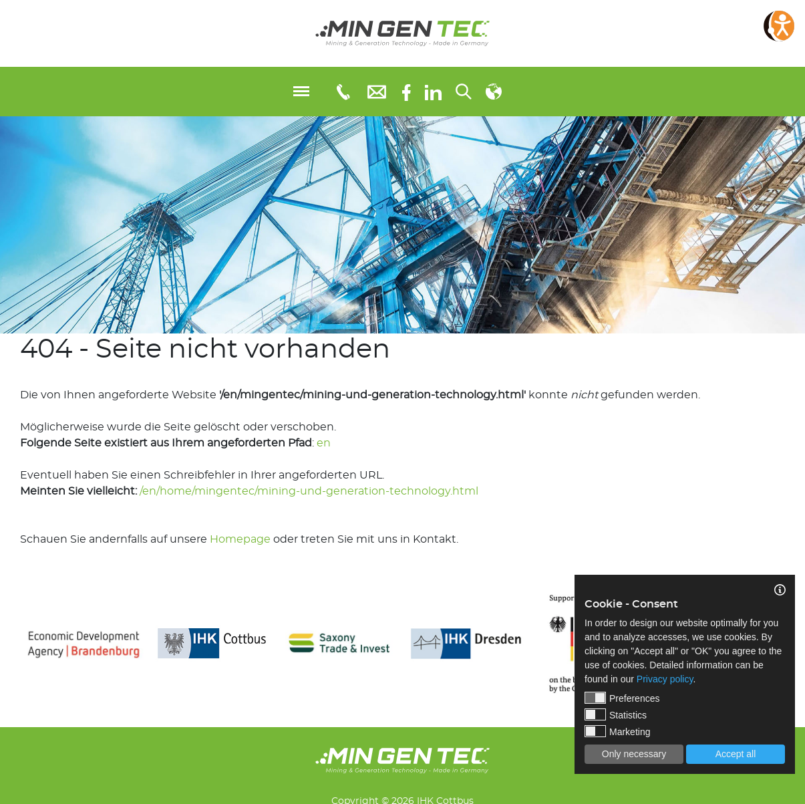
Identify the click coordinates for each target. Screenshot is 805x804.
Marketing (617, 731)
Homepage (240, 539)
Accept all (735, 754)
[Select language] (494, 92)
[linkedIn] (433, 91)
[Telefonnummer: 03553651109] (342, 91)
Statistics (616, 714)
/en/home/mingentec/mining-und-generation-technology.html (309, 491)
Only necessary (634, 754)
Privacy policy (665, 679)
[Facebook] (406, 91)
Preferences (622, 698)
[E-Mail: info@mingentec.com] (376, 91)
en (324, 443)
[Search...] (464, 92)
